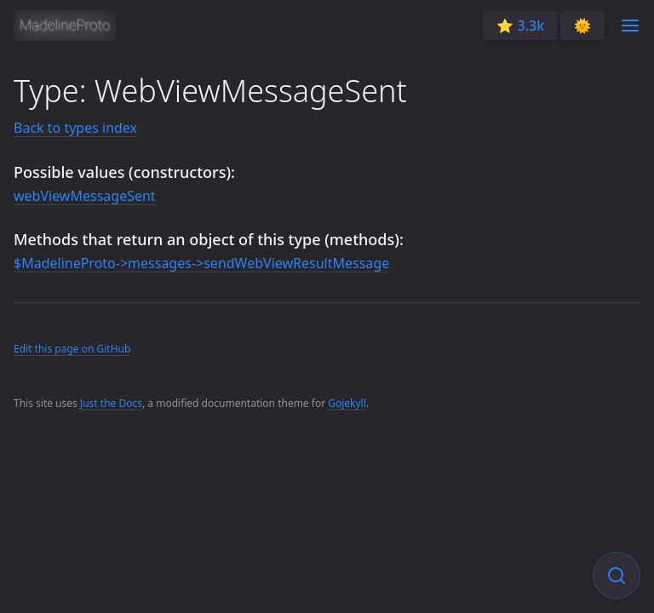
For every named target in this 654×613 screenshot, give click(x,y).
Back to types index (75, 127)
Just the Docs (111, 403)
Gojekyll (347, 403)
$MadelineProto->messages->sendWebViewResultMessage (201, 263)
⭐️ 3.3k (520, 25)
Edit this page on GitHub (72, 348)
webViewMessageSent (85, 195)
